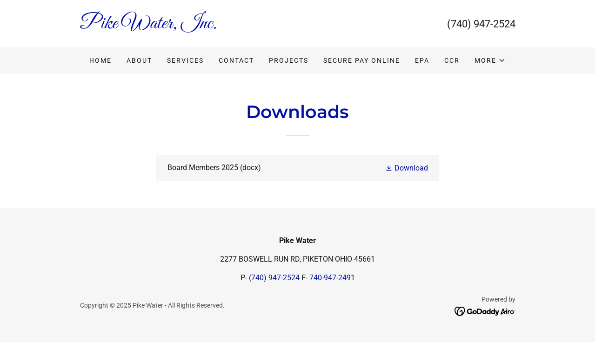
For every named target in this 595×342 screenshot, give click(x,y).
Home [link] (100, 60)
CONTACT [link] (236, 60)
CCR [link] (452, 60)
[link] (189, 25)
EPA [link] (422, 60)
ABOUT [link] (139, 60)
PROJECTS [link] (288, 60)
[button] (490, 60)
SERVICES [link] (185, 60)
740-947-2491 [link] (332, 277)
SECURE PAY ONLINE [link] (361, 60)
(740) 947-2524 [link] (481, 24)
